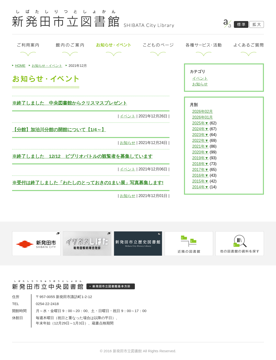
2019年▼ (200, 158)
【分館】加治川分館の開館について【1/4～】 (59, 129)
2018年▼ (200, 164)
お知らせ (127, 143)
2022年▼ (200, 140)
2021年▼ (200, 146)
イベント (127, 116)
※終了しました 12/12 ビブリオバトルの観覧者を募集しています (82, 156)
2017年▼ (200, 170)
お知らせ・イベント (47, 66)
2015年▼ (200, 181)
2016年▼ (200, 175)
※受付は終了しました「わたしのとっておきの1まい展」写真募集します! (87, 182)
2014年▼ (200, 187)
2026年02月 (202, 111)
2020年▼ (200, 152)
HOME (20, 66)
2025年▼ (200, 123)
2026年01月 (202, 117)
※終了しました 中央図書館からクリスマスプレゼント (69, 103)
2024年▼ (200, 129)
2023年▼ (200, 135)
